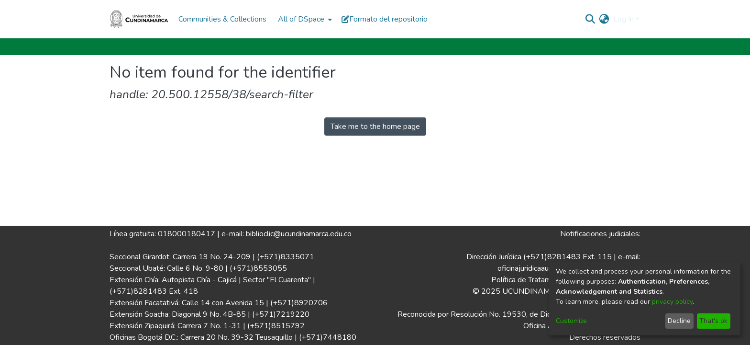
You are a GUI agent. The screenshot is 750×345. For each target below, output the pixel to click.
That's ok (713, 320)
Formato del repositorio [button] (385, 19)
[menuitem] (304, 19)
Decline (679, 320)
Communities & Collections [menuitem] (222, 19)
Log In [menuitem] (623, 19)
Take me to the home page (375, 126)
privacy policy (672, 301)
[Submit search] (590, 19)
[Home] (139, 19)
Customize (571, 320)
